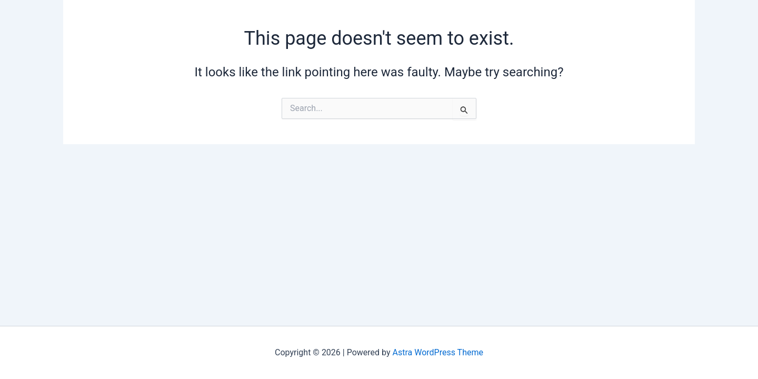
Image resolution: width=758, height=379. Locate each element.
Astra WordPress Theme (438, 352)
